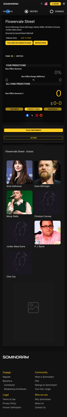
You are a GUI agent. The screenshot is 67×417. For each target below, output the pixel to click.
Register (6, 377)
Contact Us (40, 407)
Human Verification (12, 407)
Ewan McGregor (42, 186)
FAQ (37, 381)
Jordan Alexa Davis (16, 246)
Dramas (59, 11)
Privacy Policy (9, 403)
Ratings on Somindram (46, 385)
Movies (34, 11)
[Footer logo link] (16, 357)
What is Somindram (44, 377)
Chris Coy (11, 276)
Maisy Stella (12, 216)
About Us (39, 403)
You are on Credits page (19, 43)
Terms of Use (9, 399)
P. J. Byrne (39, 246)
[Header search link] (41, 3)
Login (55, 4)
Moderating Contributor (15, 389)
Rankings (52, 109)
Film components (33, 130)
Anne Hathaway (14, 186)
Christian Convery (43, 216)
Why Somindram (43, 399)
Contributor (9, 385)
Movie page (40, 43)
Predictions (33, 109)
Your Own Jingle (43, 389)
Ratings (14, 109)
